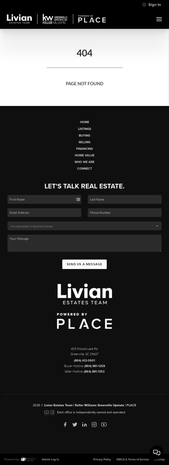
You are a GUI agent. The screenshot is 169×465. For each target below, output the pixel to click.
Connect (84, 168)
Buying (84, 135)
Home (84, 122)
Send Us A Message (85, 266)
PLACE (131, 407)
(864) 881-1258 (94, 368)
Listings (84, 129)
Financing (84, 149)
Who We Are (84, 162)
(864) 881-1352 (94, 374)
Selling (84, 142)
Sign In (151, 4)
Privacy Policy (102, 459)
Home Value (84, 155)
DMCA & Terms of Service (132, 459)
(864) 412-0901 (84, 363)
